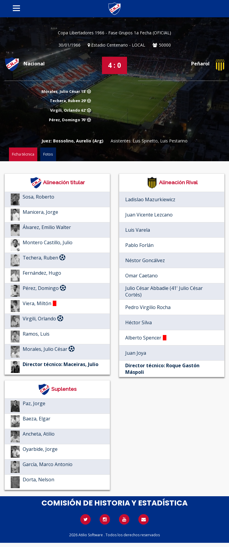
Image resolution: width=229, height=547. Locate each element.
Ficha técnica (23, 154)
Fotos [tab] (48, 154)
